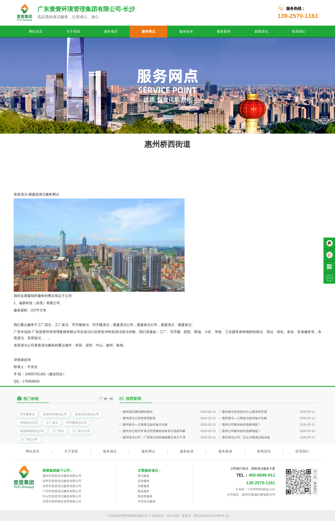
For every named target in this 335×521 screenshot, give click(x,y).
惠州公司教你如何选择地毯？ (241, 438)
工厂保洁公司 (81, 445)
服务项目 (111, 31)
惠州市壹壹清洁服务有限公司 (62, 475)
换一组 (108, 402)
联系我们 (299, 31)
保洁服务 (144, 475)
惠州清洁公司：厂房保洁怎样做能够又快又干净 (154, 450)
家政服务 (144, 491)
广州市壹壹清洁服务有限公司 (62, 491)
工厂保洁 (52, 436)
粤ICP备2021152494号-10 (211, 515)
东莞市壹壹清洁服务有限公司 (62, 486)
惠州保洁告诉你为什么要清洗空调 (244, 425)
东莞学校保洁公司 (55, 428)
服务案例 (224, 31)
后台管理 (173, 515)
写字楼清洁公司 (76, 436)
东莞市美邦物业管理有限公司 (62, 501)
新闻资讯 (261, 31)
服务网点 (148, 31)
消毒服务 (144, 486)
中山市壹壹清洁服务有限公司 (62, 496)
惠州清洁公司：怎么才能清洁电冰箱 (246, 450)
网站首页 (36, 31)
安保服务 (144, 481)
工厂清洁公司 (29, 453)
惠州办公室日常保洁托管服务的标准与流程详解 (154, 444)
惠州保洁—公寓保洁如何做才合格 (244, 431)
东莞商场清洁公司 (32, 445)
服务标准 (186, 31)
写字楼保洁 (27, 428)
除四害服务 (145, 496)
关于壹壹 (73, 31)
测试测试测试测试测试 (138, 425)
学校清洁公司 (29, 436)
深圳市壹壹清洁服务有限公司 (62, 481)
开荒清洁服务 (147, 501)
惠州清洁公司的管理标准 (139, 431)
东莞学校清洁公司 (87, 428)
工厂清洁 (58, 445)
